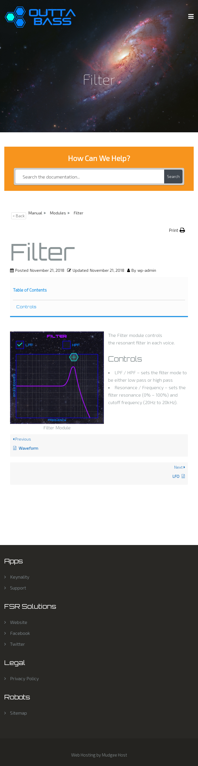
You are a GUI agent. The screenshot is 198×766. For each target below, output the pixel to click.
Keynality (19, 576)
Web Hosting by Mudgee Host (99, 754)
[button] (177, 230)
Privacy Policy (24, 678)
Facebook (20, 633)
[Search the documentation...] (89, 176)
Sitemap (18, 712)
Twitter (17, 644)
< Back (19, 215)
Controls (26, 306)
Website (18, 622)
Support (18, 587)
